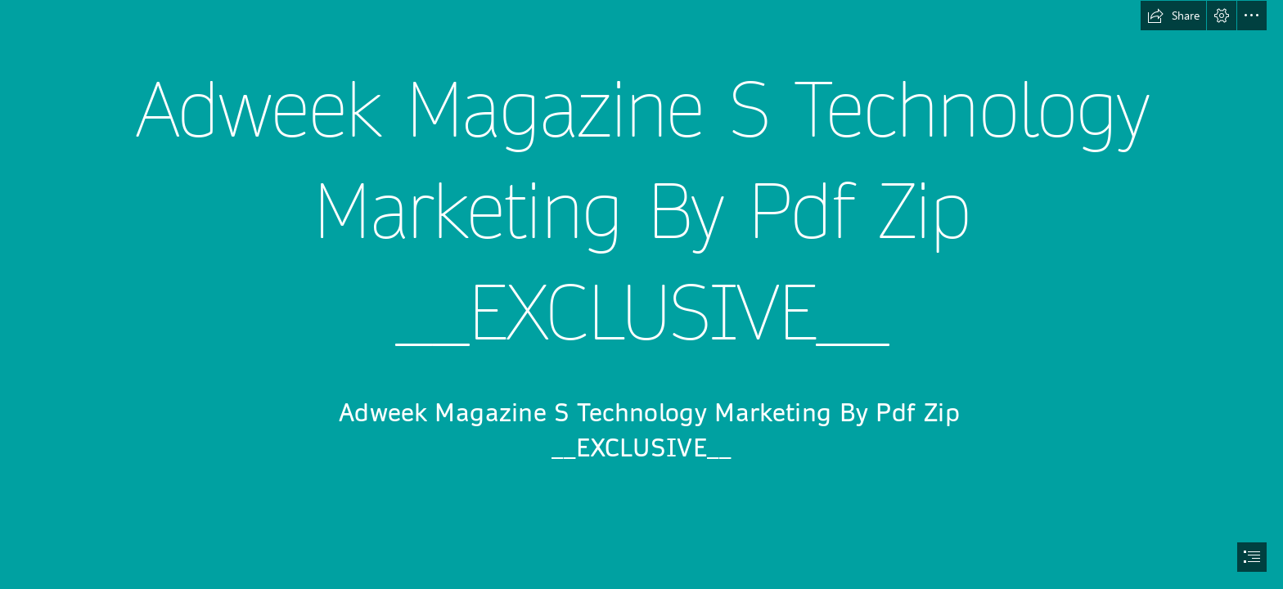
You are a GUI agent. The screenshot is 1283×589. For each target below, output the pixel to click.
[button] (1173, 15)
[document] (641, 294)
